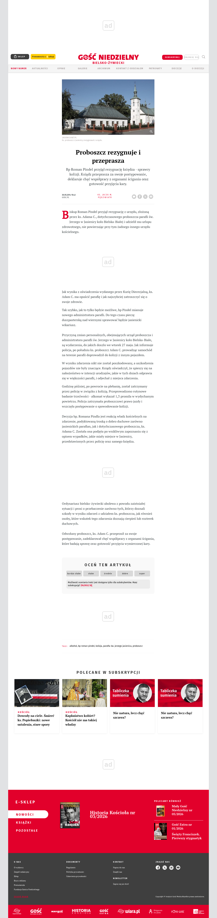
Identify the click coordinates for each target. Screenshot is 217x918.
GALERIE (82, 68)
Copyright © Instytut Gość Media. (169, 897)
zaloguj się (191, 57)
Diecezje (177, 68)
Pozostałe (23, 830)
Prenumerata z (43, 57)
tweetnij (146, 196)
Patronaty (155, 68)
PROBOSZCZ (138, 646)
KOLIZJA (99, 646)
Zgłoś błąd (21, 897)
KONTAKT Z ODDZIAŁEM (129, 68)
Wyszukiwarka (203, 57)
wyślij (151, 196)
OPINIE (61, 68)
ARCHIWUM (104, 68)
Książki (23, 822)
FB (140, 196)
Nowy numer (19, 68)
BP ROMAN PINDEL (86, 646)
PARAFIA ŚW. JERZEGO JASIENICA (117, 646)
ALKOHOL (73, 646)
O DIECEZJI (198, 68)
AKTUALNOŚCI (40, 68)
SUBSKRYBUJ (172, 57)
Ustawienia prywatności (76, 876)
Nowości (23, 814)
